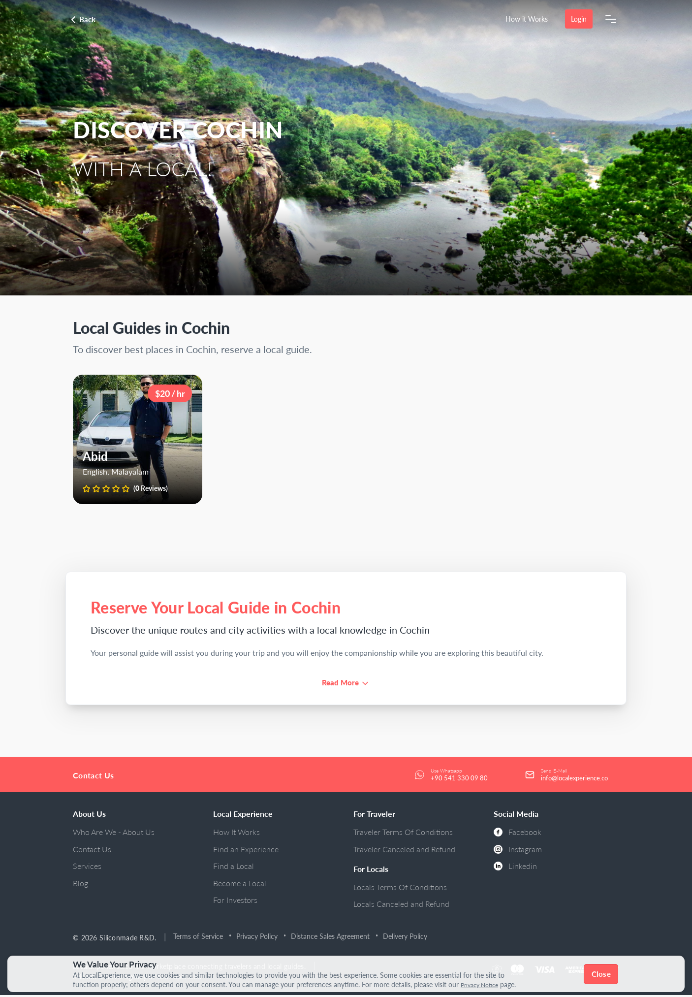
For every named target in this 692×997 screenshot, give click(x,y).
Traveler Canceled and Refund (404, 851)
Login (578, 19)
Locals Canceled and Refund (401, 905)
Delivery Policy (407, 938)
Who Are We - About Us (114, 833)
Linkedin (515, 867)
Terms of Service (200, 938)
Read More (340, 683)
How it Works (526, 19)
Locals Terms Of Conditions (400, 889)
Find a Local (233, 867)
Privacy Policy (259, 938)
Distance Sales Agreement (332, 938)
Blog (80, 885)
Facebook (517, 833)
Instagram (518, 851)
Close (602, 973)
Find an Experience (246, 851)
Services (87, 867)
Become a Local (239, 885)
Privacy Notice (483, 985)
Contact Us (92, 851)
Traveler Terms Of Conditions (403, 833)
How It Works (236, 833)
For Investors (235, 901)
